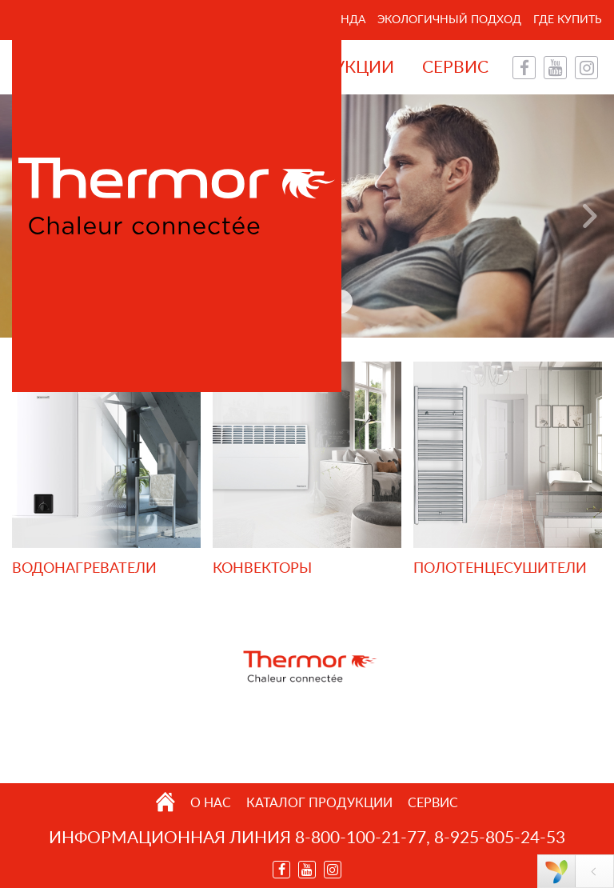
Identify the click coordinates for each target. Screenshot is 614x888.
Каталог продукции (319, 803)
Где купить (567, 20)
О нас (210, 803)
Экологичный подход (449, 20)
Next (590, 216)
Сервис (455, 67)
